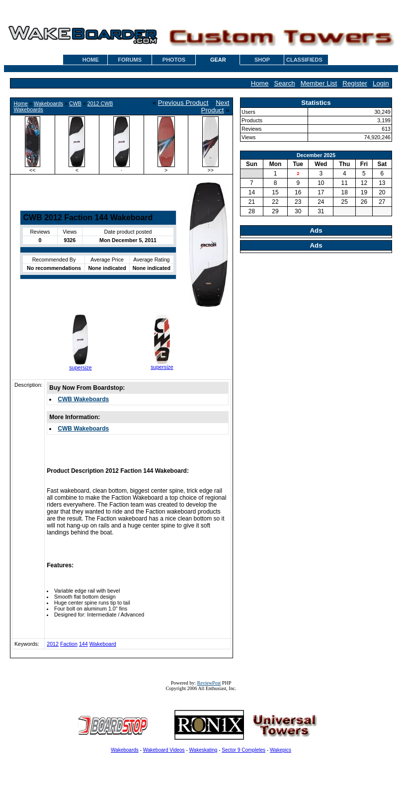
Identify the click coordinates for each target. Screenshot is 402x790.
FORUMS (130, 60)
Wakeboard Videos (164, 750)
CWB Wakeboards (83, 399)
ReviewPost (209, 683)
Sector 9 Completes (243, 750)
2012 (53, 644)
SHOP (262, 60)
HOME (90, 60)
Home (260, 83)
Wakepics (280, 750)
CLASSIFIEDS (304, 60)
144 (83, 644)
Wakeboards (48, 103)
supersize (80, 367)
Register (354, 83)
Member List (319, 83)
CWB (75, 103)
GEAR (218, 60)
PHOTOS (173, 60)
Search (284, 83)
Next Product (215, 106)
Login (381, 83)
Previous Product (183, 102)
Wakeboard (102, 644)
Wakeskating (203, 750)
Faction (69, 644)
